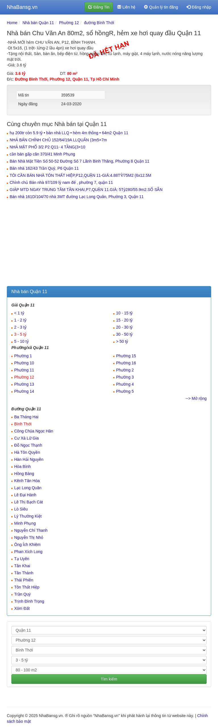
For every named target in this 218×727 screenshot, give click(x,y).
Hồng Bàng (24, 473)
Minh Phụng (25, 523)
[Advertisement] (109, 243)
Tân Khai (22, 566)
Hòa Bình (22, 466)
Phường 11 (24, 370)
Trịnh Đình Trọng (29, 601)
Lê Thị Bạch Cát (28, 502)
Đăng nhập (198, 7)
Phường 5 (125, 391)
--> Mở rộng (196, 398)
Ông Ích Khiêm (27, 544)
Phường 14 (24, 391)
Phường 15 (126, 356)
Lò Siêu (21, 509)
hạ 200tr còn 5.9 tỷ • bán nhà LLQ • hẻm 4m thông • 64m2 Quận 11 (69, 133)
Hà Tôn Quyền (27, 452)
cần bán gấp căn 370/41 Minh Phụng (42, 154)
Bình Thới (23, 424)
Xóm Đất (22, 608)
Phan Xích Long (28, 551)
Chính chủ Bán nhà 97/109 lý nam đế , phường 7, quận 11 (61, 182)
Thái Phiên (23, 580)
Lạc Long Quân (27, 488)
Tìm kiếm (109, 679)
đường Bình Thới (99, 22)
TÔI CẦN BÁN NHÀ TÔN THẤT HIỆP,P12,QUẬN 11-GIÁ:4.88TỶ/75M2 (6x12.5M (80, 175)
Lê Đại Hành (25, 495)
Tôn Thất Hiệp (26, 587)
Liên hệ (126, 7)
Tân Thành (23, 573)
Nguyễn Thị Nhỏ (28, 537)
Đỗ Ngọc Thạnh (28, 445)
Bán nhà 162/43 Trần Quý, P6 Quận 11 (44, 168)
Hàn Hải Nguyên (28, 459)
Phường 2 (125, 370)
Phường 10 (24, 363)
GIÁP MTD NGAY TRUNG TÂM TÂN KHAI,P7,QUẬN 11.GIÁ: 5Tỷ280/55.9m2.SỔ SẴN (86, 189)
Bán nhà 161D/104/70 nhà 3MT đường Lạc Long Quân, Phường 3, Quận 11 (77, 196)
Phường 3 (125, 377)
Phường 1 (23, 356)
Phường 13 (24, 384)
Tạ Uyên (21, 558)
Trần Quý (22, 594)
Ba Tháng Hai (26, 417)
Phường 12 (69, 22)
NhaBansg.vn (22, 7)
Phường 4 (125, 384)
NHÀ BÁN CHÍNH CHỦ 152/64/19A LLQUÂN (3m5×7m (58, 140)
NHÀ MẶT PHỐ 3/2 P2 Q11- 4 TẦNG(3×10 (47, 147)
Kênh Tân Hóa (27, 480)
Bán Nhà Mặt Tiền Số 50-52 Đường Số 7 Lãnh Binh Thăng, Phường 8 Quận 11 (79, 161)
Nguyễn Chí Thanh (30, 530)
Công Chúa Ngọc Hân (33, 431)
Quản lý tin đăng (161, 7)
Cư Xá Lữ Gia (26, 438)
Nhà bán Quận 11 (38, 22)
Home (12, 22)
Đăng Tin (98, 7)
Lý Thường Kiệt (28, 516)
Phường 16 (126, 363)
